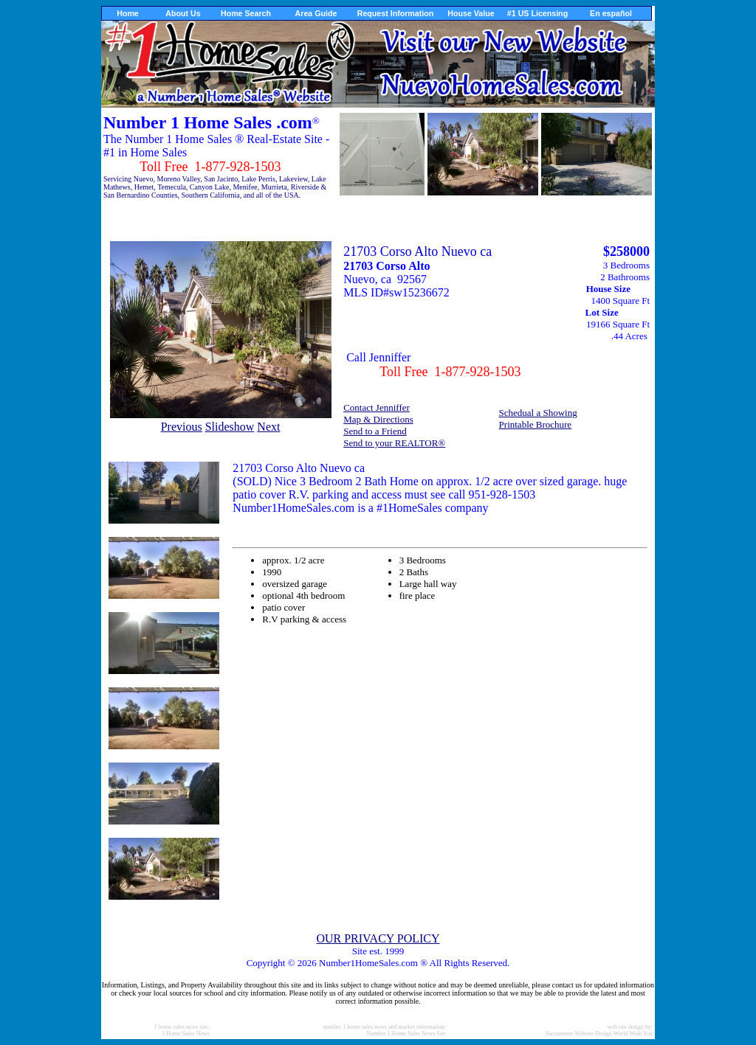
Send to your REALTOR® (394, 442)
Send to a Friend (375, 431)
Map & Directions (378, 419)
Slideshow (230, 426)
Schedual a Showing (538, 412)
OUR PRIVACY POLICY (377, 938)
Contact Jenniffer (376, 407)
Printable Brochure (535, 424)
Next (268, 426)
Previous (181, 426)
